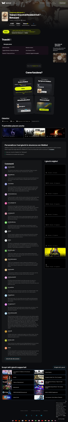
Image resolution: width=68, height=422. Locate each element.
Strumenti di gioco (35, 3)
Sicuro (25, 23)
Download (62, 3)
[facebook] (36, 415)
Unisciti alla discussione (12, 359)
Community (48, 2)
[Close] (66, 401)
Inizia (5, 32)
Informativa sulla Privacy (35, 410)
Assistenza (46, 410)
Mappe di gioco (28, 3)
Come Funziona (14, 3)
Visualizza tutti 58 (35, 121)
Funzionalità (42, 2)
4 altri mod (32, 31)
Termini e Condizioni (24, 410)
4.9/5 (12, 23)
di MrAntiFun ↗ (33, 25)
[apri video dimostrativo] (59, 57)
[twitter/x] (31, 416)
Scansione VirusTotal (25, 25)
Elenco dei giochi (21, 3)
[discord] (26, 415)
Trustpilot (51, 149)
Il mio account (54, 3)
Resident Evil (35, 65)
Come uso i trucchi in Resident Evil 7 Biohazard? (16, 152)
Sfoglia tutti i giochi (59, 367)
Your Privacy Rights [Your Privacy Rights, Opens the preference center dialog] (61, 418)
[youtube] (41, 415)
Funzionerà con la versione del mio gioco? (15, 154)
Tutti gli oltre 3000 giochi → (17, 12)
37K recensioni (12, 25)
